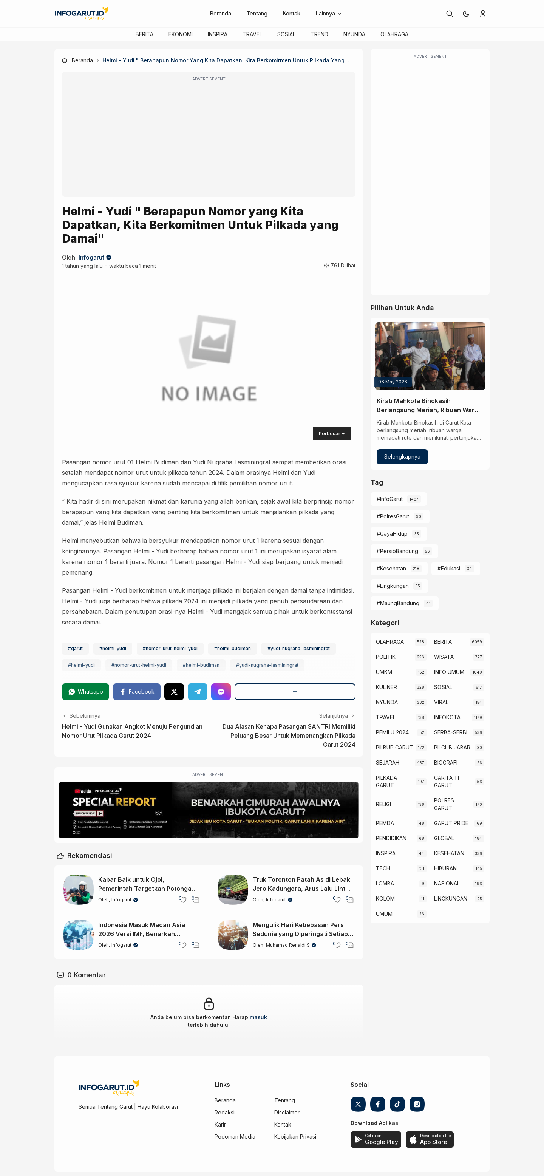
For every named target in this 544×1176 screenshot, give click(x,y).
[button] (466, 13)
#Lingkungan (393, 586)
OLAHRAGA (394, 34)
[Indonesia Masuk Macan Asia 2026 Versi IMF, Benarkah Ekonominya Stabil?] (78, 935)
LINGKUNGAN (450, 898)
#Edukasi (448, 568)
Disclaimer (287, 1112)
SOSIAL (286, 34)
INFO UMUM (449, 672)
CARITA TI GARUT (446, 781)
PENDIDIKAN (391, 838)
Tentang (256, 13)
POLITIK (386, 657)
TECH (383, 868)
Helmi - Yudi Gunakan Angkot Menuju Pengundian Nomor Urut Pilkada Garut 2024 (132, 731)
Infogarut (91, 257)
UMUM (384, 913)
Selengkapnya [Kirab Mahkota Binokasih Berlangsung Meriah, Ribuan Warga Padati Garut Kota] (402, 456)
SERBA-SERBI (450, 732)
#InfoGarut (390, 499)
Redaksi (225, 1112)
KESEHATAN (449, 853)
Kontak (291, 13)
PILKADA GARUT (386, 781)
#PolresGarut (393, 516)
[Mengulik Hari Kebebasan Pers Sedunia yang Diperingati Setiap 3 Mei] (233, 935)
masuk (258, 1017)
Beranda (220, 13)
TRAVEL (252, 34)
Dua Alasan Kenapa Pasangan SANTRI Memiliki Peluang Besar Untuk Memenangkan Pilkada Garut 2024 (289, 735)
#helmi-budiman (232, 648)
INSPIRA (217, 34)
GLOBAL (444, 838)
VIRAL (441, 702)
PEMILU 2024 (392, 732)
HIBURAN (445, 868)
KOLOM (385, 898)
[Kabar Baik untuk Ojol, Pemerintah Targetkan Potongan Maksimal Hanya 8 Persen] (78, 890)
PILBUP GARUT (394, 747)
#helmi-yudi (112, 648)
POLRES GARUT (444, 804)
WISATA (444, 657)
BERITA (144, 34)
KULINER (386, 687)
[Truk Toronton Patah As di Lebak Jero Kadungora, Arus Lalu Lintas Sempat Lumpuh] (233, 890)
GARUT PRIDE (451, 823)
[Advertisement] (208, 139)
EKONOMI (180, 34)
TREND (319, 34)
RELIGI (383, 804)
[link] (449, 13)
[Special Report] (209, 810)
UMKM (384, 672)
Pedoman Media (235, 1136)
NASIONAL (447, 883)
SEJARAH (387, 762)
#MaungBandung (398, 603)
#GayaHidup (392, 533)
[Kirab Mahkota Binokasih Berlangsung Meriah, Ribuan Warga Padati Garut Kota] (430, 356)
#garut (75, 648)
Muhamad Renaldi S (288, 945)
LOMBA (385, 883)
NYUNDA (354, 34)
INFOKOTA (447, 717)
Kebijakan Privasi (295, 1136)
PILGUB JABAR (452, 747)
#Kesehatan (391, 568)
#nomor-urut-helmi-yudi (170, 648)
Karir (220, 1124)
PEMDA (385, 823)
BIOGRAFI (445, 762)
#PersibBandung (397, 551)
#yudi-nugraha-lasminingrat (298, 648)
